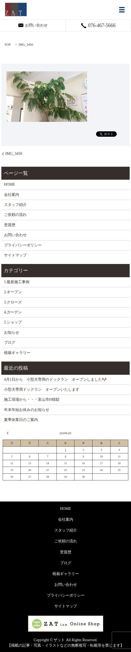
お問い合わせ (15, 235)
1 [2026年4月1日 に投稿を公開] (65, 449)
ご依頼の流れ (15, 215)
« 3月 (8, 433)
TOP (7, 44)
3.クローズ (13, 302)
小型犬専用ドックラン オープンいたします (41, 389)
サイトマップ (15, 255)
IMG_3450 (13, 154)
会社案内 (11, 195)
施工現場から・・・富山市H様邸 (31, 399)
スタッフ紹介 (15, 205)
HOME (9, 184)
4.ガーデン (13, 312)
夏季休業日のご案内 (21, 420)
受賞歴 (9, 225)
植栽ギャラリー (17, 353)
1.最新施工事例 (17, 282)
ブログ (9, 342)
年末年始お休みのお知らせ (26, 410)
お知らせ (11, 332)
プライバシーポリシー (23, 245)
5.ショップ (13, 322)
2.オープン (13, 292)
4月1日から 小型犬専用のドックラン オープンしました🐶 (55, 379)
